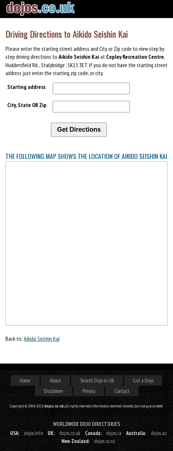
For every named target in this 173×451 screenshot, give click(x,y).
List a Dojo (143, 380)
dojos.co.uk (69, 433)
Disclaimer (53, 391)
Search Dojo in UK (97, 380)
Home (25, 380)
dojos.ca (113, 433)
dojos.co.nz (104, 441)
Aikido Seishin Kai (42, 338)
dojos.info (33, 433)
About (55, 380)
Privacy (89, 391)
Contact (121, 391)
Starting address (26, 86)
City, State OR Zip (27, 104)
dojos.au (159, 433)
